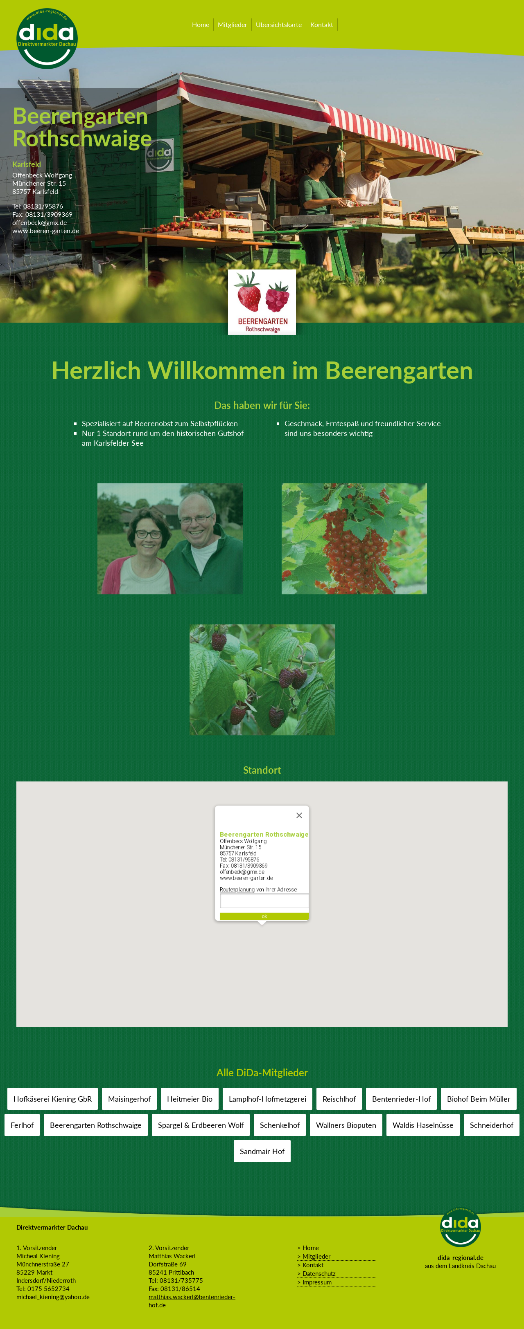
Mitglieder (232, 24)
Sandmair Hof (261, 1151)
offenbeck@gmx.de (39, 222)
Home (200, 24)
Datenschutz (319, 1273)
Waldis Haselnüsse (423, 1125)
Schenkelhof (280, 1125)
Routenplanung (235, 890)
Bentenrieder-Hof (401, 1099)
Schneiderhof (491, 1125)
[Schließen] (302, 809)
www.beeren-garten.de (45, 230)
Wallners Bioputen (346, 1125)
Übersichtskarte (279, 24)
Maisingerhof (129, 1099)
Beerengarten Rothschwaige (96, 1125)
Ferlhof (22, 1125)
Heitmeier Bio (189, 1099)
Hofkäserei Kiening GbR (53, 1099)
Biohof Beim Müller (478, 1099)
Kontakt (321, 24)
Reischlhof (339, 1099)
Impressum (317, 1282)
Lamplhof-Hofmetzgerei (268, 1099)
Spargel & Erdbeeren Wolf (201, 1125)
